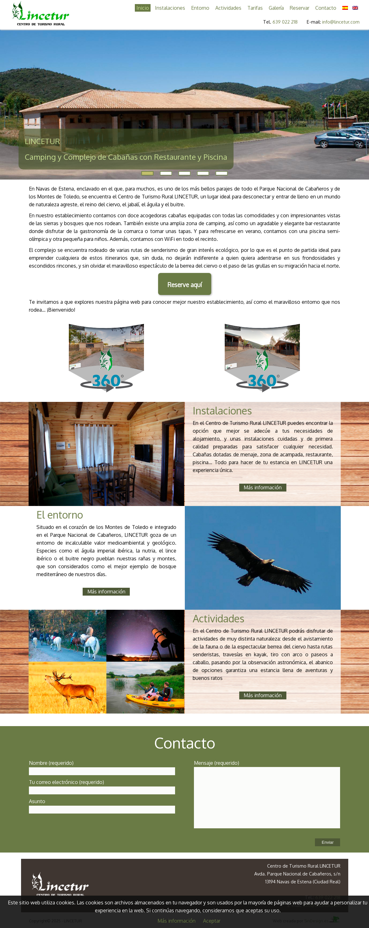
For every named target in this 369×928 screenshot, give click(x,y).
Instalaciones (170, 8)
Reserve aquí (185, 285)
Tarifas (255, 8)
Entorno (200, 8)
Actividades (228, 8)
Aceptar (211, 921)
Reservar (299, 8)
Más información (176, 921)
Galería (276, 8)
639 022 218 (285, 22)
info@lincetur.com (341, 22)
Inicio (142, 8)
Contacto (325, 8)
